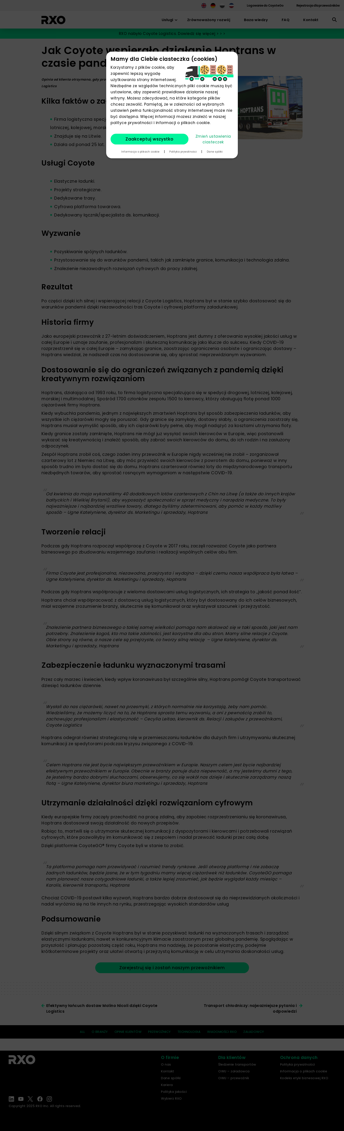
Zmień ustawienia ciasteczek (213, 139)
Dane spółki (215, 151)
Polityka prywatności (183, 151)
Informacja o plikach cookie (140, 151)
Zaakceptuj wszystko (149, 139)
